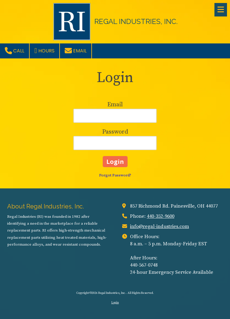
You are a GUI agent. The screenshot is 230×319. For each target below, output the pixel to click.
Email (76, 50)
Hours (44, 50)
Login (115, 302)
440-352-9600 (160, 216)
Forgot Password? (115, 175)
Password (115, 132)
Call (14, 50)
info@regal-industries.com (159, 226)
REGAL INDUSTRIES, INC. (136, 21)
